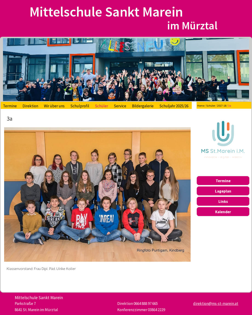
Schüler (101, 105)
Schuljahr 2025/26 (173, 105)
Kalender (223, 211)
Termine (10, 105)
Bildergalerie (143, 105)
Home (200, 105)
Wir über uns (54, 105)
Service (120, 105)
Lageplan (223, 191)
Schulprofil (79, 105)
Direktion (30, 105)
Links (223, 201)
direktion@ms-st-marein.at (215, 303)
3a (229, 105)
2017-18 (221, 105)
